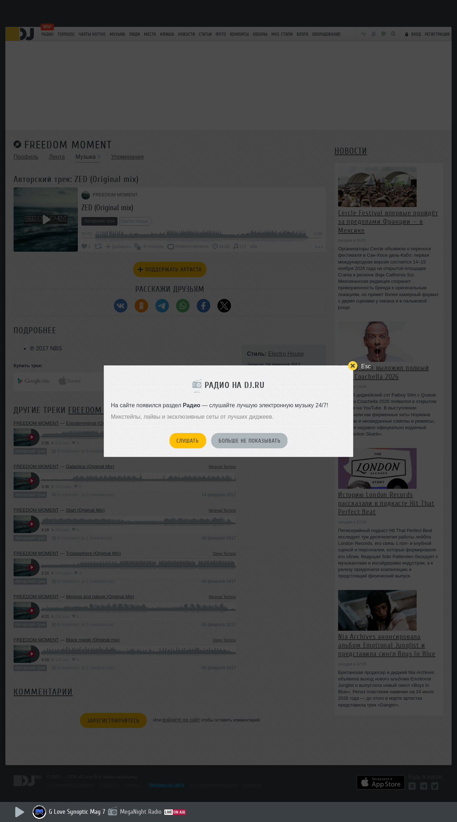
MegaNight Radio (140, 811)
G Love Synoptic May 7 (77, 811)
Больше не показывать (250, 441)
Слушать (187, 441)
